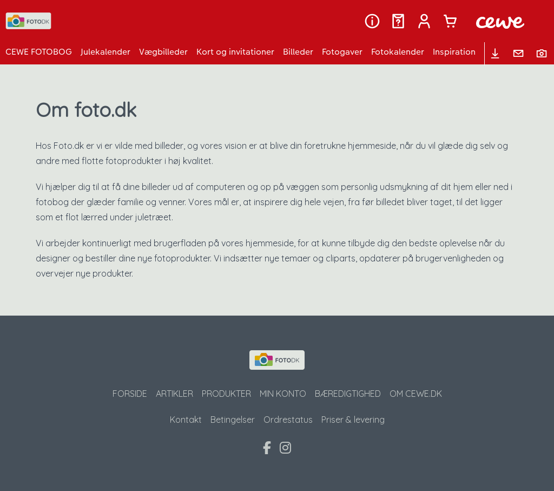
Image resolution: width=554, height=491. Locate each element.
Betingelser (232, 419)
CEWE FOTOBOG (38, 51)
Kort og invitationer (235, 51)
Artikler (174, 393)
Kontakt (186, 419)
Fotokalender (397, 51)
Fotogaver (342, 51)
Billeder (298, 51)
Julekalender (105, 51)
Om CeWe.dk (416, 393)
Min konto (283, 393)
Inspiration (454, 51)
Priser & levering (353, 419)
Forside (130, 393)
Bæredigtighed (348, 393)
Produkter (226, 393)
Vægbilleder (163, 51)
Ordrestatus (288, 419)
